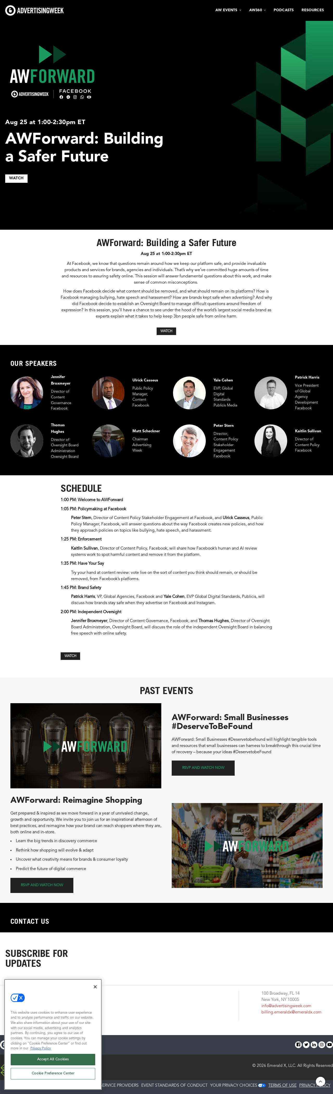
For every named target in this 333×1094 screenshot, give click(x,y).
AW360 (255, 10)
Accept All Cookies (53, 1059)
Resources (313, 10)
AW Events (226, 10)
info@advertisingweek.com (286, 1006)
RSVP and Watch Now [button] (203, 768)
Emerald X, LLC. (281, 1066)
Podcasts (284, 10)
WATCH (16, 178)
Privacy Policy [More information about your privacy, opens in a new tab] (40, 1048)
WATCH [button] (166, 331)
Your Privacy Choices (233, 1086)
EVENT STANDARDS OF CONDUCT (174, 1086)
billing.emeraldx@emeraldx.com (291, 1012)
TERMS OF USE (282, 1086)
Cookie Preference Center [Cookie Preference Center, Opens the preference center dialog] (53, 1073)
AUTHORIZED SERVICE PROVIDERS (106, 1086)
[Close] (95, 987)
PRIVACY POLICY (314, 1086)
